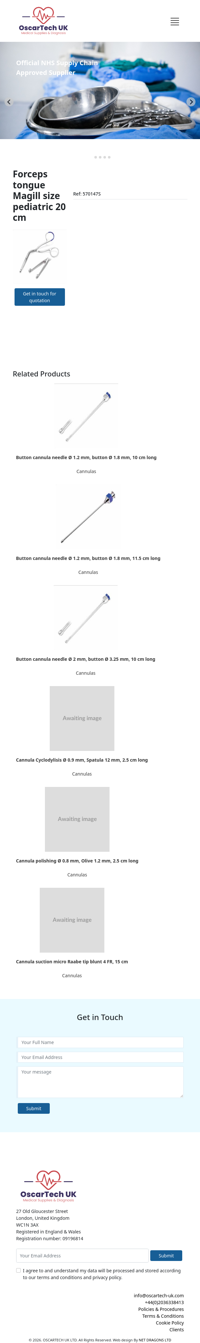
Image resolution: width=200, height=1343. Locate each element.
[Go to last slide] (9, 101)
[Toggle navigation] (175, 20)
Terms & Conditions (163, 1316)
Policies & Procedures (161, 1309)
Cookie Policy (170, 1323)
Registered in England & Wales (48, 1232)
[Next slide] (190, 101)
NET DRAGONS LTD (155, 1339)
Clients (177, 1329)
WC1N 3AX (27, 1225)
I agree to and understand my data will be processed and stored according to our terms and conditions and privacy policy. (102, 1273)
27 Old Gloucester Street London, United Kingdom (42, 1214)
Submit (33, 1108)
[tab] (91, 157)
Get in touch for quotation (39, 297)
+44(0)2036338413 (164, 1302)
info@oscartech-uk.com (159, 1295)
